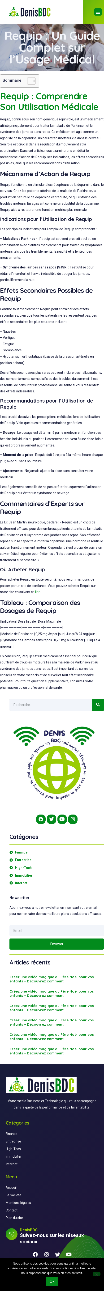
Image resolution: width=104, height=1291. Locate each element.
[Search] (98, 705)
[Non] (96, 1274)
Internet (11, 1164)
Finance (11, 1134)
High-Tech (13, 1149)
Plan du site (14, 1218)
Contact (11, 1210)
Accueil (11, 1187)
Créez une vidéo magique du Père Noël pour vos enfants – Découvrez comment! (51, 979)
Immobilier (14, 1156)
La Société (13, 1195)
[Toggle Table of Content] (29, 81)
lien (37, 592)
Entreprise (13, 1141)
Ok (52, 1281)
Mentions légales (18, 1203)
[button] (98, 12)
